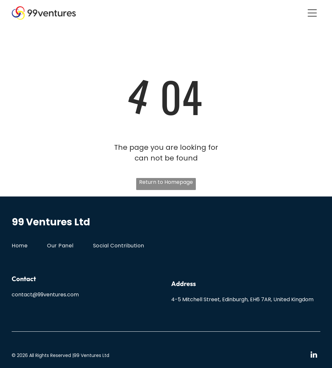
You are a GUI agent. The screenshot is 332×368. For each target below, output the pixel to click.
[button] (312, 13)
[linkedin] (314, 355)
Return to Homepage (166, 182)
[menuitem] (29, 245)
